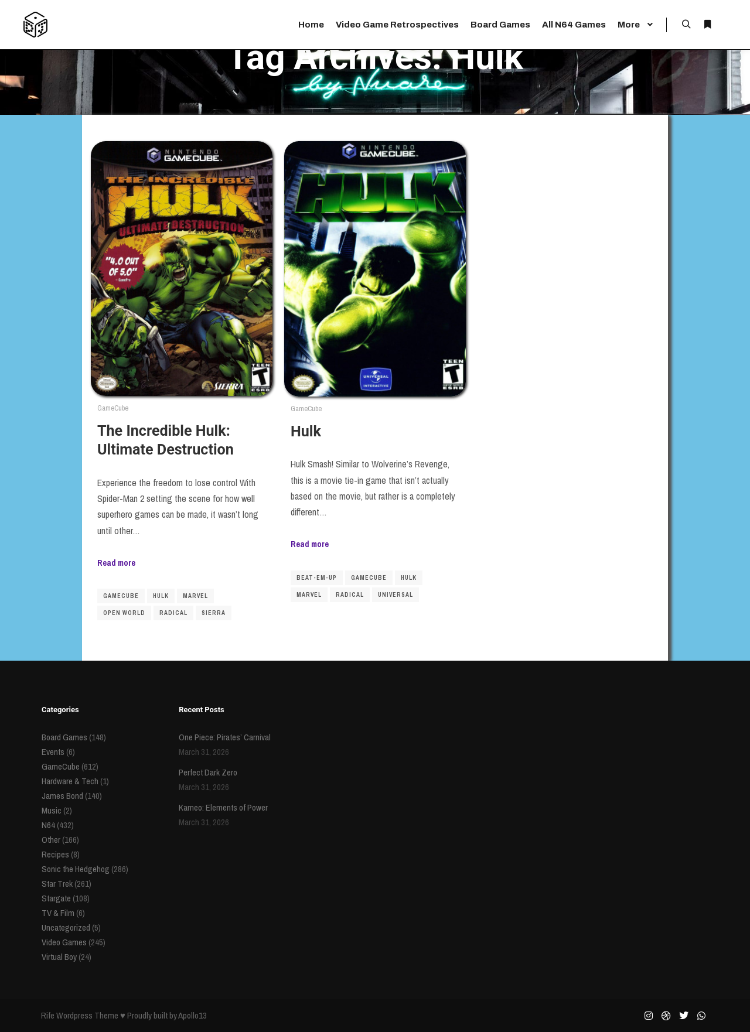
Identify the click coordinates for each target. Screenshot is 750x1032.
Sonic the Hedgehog (76, 869)
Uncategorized (66, 927)
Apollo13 (192, 1015)
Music (52, 810)
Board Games (64, 737)
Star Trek (57, 883)
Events (53, 752)
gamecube (121, 596)
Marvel (195, 596)
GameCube (112, 408)
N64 (48, 825)
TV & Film (58, 913)
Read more (116, 562)
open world (124, 613)
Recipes (55, 854)
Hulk (161, 596)
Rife (47, 1015)
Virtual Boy (59, 957)
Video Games (64, 942)
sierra (214, 613)
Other (51, 839)
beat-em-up (316, 578)
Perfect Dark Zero (208, 772)
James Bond (62, 796)
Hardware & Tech (70, 781)
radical (173, 613)
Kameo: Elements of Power (223, 807)
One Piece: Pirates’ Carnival (225, 737)
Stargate (56, 898)
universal (395, 595)
